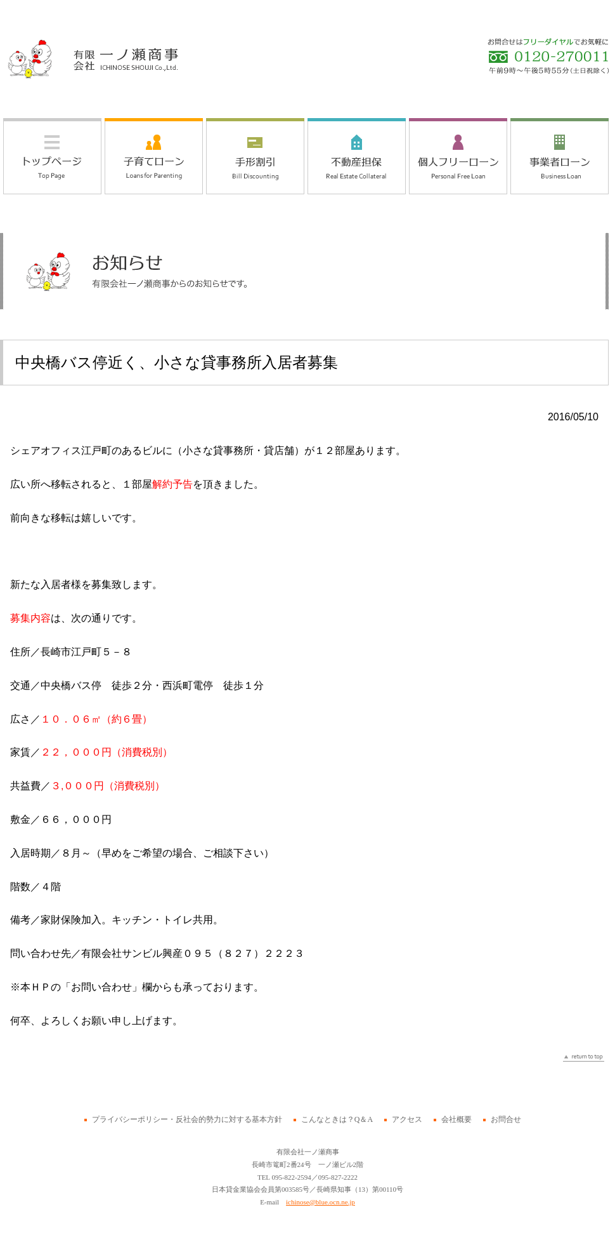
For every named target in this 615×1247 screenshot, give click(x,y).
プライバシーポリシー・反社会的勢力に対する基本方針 (187, 1119)
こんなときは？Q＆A (337, 1119)
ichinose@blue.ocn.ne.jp (320, 1202)
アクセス (407, 1119)
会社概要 (456, 1119)
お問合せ (506, 1119)
